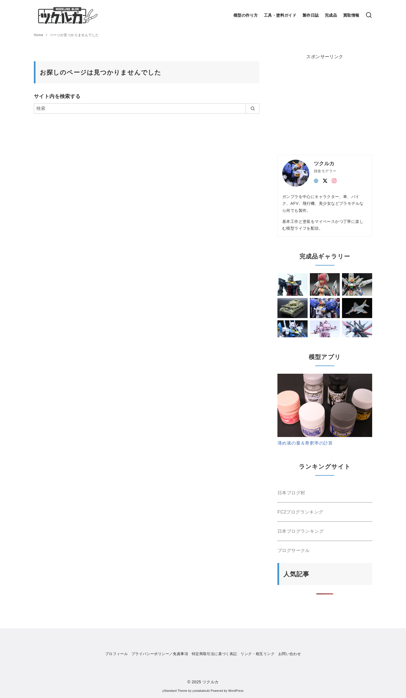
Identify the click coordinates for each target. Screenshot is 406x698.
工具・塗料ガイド (280, 15)
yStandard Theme (174, 690)
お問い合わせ (289, 654)
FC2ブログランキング (300, 512)
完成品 (331, 15)
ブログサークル (293, 550)
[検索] (368, 15)
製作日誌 (311, 15)
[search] (252, 108)
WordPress (236, 690)
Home (39, 35)
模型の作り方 (245, 15)
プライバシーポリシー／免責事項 (159, 654)
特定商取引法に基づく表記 (214, 654)
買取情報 (351, 15)
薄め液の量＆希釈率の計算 (305, 443)
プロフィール (116, 654)
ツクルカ (210, 682)
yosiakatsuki (201, 690)
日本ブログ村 (291, 492)
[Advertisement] (319, 102)
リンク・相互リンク (257, 654)
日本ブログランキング (300, 531)
